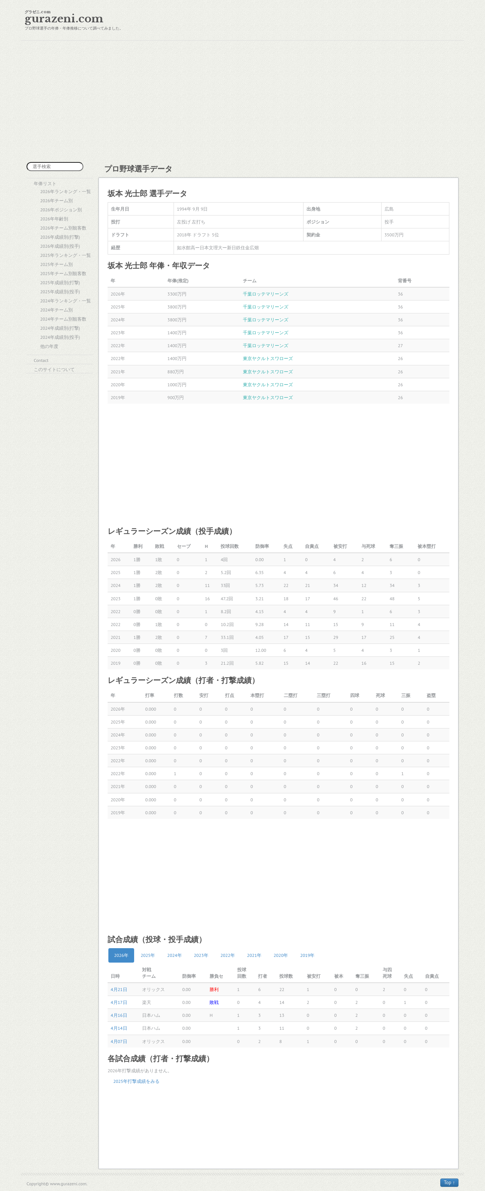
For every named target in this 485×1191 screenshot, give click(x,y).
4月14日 (119, 1028)
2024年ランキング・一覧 (65, 301)
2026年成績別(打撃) (60, 237)
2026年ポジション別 (61, 209)
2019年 (307, 955)
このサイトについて (54, 369)
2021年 (254, 955)
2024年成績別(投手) (60, 337)
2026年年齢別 (54, 219)
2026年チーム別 (56, 200)
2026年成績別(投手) (60, 246)
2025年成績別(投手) (60, 291)
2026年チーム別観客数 (63, 228)
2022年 (228, 955)
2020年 (281, 955)
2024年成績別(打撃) (60, 328)
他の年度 (49, 346)
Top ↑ (449, 1182)
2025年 (148, 955)
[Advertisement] (242, 101)
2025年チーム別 (56, 264)
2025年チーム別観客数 (63, 273)
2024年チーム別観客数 (63, 319)
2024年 (174, 955)
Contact (41, 360)
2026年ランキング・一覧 (65, 191)
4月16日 (119, 1015)
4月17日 (119, 1002)
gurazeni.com (64, 18)
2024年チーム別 (56, 310)
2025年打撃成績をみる (136, 1081)
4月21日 (119, 989)
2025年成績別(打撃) (60, 282)
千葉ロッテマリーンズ (265, 294)
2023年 (201, 955)
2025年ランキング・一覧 (65, 255)
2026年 (121, 955)
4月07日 (119, 1041)
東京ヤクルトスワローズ (268, 358)
